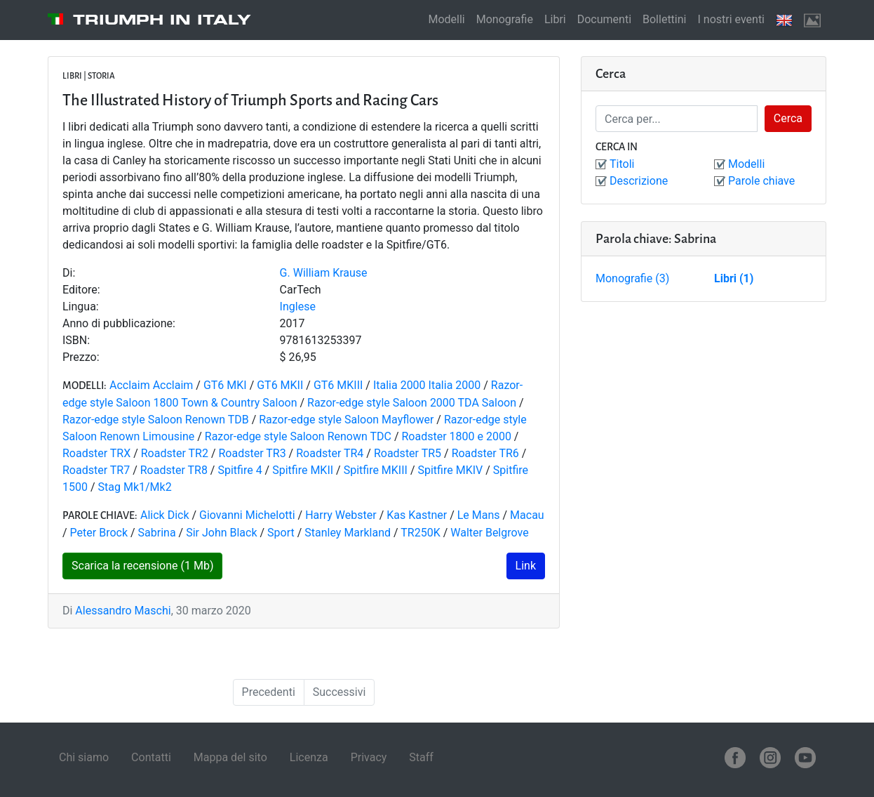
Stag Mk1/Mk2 (135, 487)
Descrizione (639, 180)
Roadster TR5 (407, 453)
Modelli (446, 19)
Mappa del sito (230, 757)
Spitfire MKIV (450, 470)
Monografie (504, 19)
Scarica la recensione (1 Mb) (142, 565)
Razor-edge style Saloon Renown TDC (298, 436)
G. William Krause (324, 272)
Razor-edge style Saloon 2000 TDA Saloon (411, 402)
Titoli (622, 164)
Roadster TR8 (174, 470)
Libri (555, 19)
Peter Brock (99, 532)
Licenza (309, 757)
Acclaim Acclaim (151, 385)
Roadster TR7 (96, 470)
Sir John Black (221, 532)
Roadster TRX (96, 453)
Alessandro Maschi (122, 610)
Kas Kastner (416, 515)
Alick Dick (164, 515)
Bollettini (664, 19)
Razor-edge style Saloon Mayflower (346, 419)
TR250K (420, 532)
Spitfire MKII (302, 470)
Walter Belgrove (489, 532)
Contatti (151, 757)
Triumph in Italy (162, 20)
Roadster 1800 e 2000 (456, 436)
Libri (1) (733, 278)
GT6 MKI (225, 385)
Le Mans (478, 515)
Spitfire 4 (239, 470)
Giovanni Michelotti (247, 515)
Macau (527, 515)
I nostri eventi (731, 19)
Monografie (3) (632, 278)
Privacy (369, 757)
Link (526, 565)
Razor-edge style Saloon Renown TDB (157, 419)
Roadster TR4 (329, 453)
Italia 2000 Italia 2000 (426, 385)
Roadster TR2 (174, 453)
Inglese (298, 306)
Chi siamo (84, 757)
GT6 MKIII (338, 385)
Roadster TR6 (485, 453)
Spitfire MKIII (376, 470)
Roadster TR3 (251, 453)
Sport (281, 532)
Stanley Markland (347, 532)
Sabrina (157, 532)
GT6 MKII (280, 385)
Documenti (604, 19)
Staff (421, 757)
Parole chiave (761, 180)
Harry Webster (340, 515)
